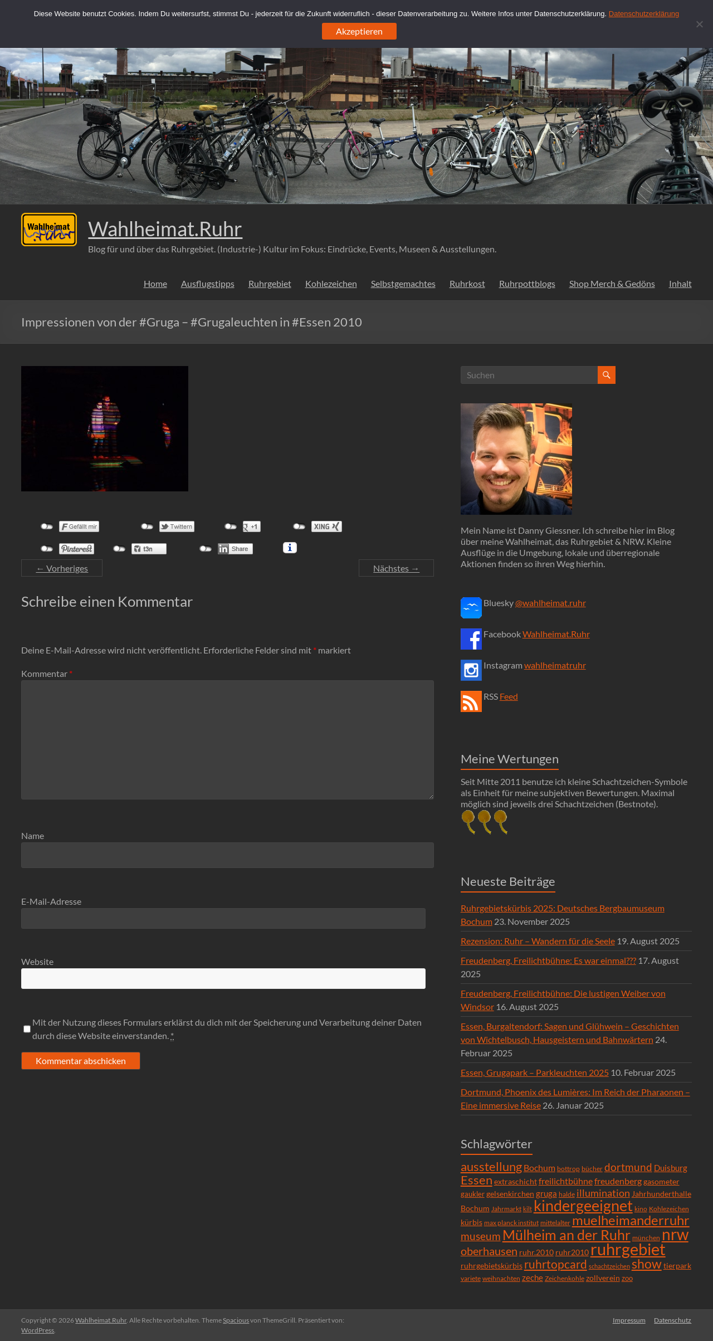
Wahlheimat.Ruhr (165, 228)
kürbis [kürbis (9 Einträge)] (471, 1222)
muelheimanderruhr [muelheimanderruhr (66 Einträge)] (631, 1220)
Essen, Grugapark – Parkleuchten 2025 (535, 1072)
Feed (509, 696)
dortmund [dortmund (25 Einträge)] (628, 1166)
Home (155, 283)
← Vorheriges (62, 568)
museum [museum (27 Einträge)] (481, 1236)
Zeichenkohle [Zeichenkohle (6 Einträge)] (564, 1278)
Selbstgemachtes (403, 283)
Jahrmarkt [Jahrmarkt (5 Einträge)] (506, 1208)
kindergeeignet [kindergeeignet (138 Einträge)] (583, 1205)
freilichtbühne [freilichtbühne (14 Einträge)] (566, 1181)
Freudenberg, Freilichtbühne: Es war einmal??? (548, 960)
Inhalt (680, 283)
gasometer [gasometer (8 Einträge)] (661, 1181)
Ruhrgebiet (269, 283)
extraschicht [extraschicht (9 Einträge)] (515, 1181)
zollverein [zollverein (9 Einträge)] (603, 1278)
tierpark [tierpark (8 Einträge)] (677, 1265)
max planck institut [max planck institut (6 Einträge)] (511, 1222)
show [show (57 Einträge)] (647, 1263)
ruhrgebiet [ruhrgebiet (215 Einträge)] (628, 1249)
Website (37, 961)
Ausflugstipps (208, 283)
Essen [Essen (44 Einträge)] (476, 1180)
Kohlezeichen (331, 283)
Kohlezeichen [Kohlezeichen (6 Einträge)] (669, 1209)
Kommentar (46, 673)
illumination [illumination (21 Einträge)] (603, 1193)
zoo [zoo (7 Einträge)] (627, 1278)
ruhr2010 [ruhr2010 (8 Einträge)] (572, 1252)
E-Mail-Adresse (51, 901)
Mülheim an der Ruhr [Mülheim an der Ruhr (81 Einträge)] (566, 1235)
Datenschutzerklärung (644, 13)
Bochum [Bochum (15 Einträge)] (539, 1167)
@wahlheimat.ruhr (550, 602)
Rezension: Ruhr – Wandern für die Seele (538, 940)
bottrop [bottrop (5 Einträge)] (568, 1168)
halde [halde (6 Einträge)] (567, 1194)
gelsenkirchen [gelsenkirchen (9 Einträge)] (510, 1193)
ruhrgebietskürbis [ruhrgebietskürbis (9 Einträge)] (491, 1265)
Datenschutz (673, 1320)
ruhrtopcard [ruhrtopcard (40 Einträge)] (555, 1264)
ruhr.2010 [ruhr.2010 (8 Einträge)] (536, 1252)
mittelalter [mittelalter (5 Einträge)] (555, 1222)
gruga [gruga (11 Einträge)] (546, 1193)
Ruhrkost (467, 283)
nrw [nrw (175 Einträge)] (675, 1234)
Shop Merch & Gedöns (612, 283)
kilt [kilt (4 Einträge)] (527, 1208)
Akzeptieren (359, 31)
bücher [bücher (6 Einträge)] (592, 1168)
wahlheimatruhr (555, 665)
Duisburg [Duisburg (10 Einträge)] (670, 1168)
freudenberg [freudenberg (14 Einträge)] (618, 1181)
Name (32, 835)
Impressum (629, 1320)
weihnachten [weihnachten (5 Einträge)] (501, 1278)
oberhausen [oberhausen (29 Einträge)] (489, 1251)
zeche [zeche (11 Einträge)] (532, 1277)
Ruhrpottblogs (527, 283)
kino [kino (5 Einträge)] (640, 1208)
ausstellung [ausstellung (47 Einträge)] (491, 1166)
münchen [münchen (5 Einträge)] (646, 1237)
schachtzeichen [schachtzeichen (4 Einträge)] (609, 1266)
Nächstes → (396, 568)
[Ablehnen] (699, 24)
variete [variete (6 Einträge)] (471, 1278)
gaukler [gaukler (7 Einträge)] (473, 1193)
